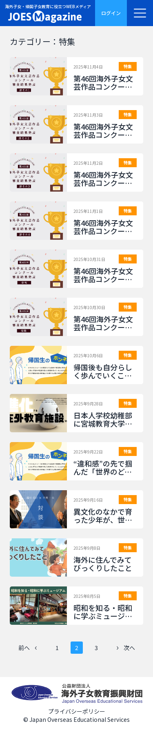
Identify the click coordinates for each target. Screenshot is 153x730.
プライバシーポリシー (76, 711)
